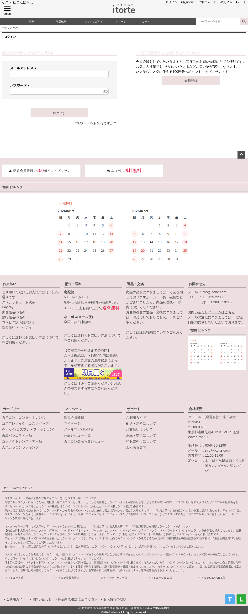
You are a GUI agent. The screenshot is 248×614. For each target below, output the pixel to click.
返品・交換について (141, 435)
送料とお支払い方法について (37, 337)
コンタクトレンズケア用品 (22, 441)
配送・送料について (141, 423)
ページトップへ (241, 155)
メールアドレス (24, 68)
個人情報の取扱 (115, 599)
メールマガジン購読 (79, 429)
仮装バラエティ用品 (17, 435)
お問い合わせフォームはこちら (211, 312)
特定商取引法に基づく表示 (77, 599)
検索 (244, 21)
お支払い (9, 284)
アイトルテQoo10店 (160, 577)
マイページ (73, 409)
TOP (4, 28)
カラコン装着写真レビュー (84, 441)
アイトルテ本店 (14, 577)
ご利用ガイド (136, 417)
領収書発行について (141, 441)
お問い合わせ (42, 599)
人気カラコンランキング (20, 447)
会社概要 (195, 409)
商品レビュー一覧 (77, 435)
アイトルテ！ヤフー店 (114, 577)
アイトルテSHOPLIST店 (210, 577)
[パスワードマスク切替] (105, 91)
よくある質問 (136, 447)
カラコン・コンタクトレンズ (23, 417)
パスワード (20, 85)
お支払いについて (139, 429)
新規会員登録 (74, 417)
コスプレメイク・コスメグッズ (25, 423)
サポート (133, 409)
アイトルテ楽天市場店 (66, 577)
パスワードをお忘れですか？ (95, 123)
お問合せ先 (197, 284)
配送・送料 (73, 284)
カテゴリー (11, 409)
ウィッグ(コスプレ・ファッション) (28, 429)
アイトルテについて (18, 488)
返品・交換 (135, 284)
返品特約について (152, 332)
